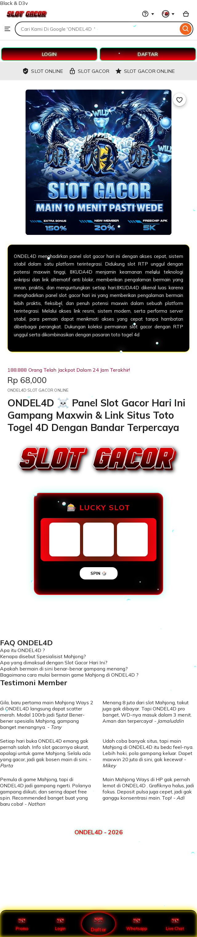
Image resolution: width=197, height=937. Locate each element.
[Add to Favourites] (179, 99)
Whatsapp (136, 924)
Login (60, 924)
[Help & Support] (148, 13)
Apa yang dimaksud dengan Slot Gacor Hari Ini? (53, 662)
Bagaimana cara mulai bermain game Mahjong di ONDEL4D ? (69, 675)
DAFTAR (148, 54)
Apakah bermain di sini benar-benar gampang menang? (64, 669)
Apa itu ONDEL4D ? (22, 650)
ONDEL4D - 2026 (98, 832)
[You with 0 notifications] (168, 13)
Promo (22, 924)
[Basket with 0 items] (186, 13)
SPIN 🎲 (98, 573)
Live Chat (175, 924)
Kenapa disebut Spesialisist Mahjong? (43, 656)
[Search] (185, 29)
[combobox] (96, 29)
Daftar (98, 923)
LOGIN (49, 54)
